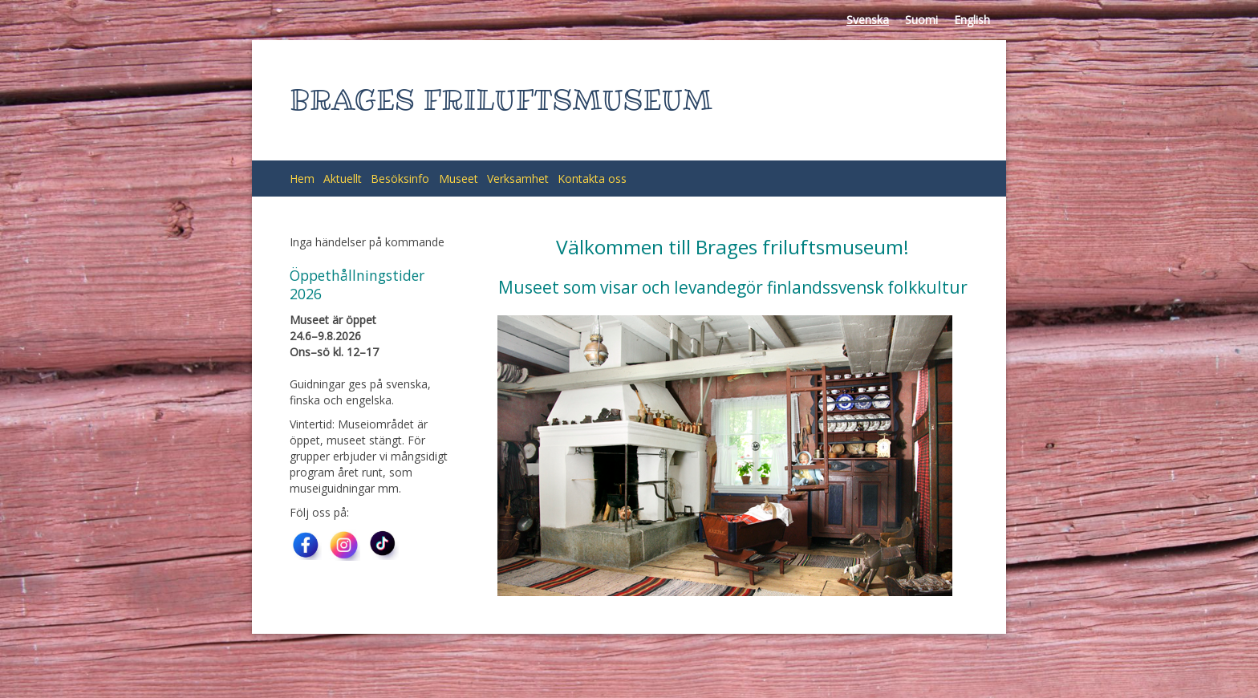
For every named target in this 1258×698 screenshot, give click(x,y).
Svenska (867, 19)
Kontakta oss (592, 178)
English (972, 19)
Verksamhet (518, 178)
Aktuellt (342, 178)
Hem (302, 178)
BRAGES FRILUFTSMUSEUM (501, 100)
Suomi (921, 19)
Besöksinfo (400, 178)
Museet (458, 178)
